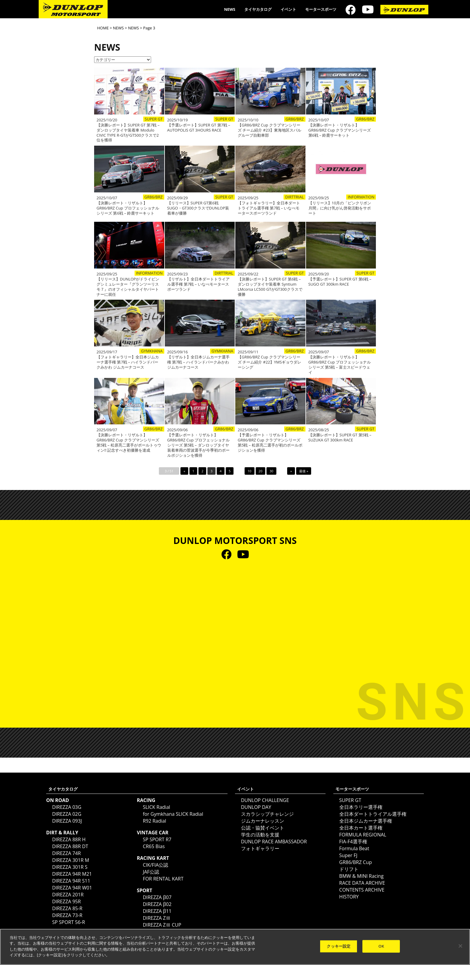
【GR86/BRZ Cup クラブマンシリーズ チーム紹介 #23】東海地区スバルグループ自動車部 (269, 130)
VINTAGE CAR (152, 832)
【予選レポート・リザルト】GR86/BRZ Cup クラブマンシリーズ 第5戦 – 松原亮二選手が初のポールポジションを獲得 (270, 442)
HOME (103, 28)
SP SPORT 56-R (68, 922)
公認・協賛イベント (262, 827)
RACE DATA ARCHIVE (362, 883)
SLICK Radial (156, 807)
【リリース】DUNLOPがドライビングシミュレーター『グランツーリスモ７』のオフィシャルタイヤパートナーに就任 (128, 287)
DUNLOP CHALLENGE (265, 800)
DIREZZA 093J (67, 821)
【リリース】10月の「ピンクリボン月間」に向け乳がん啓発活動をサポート (339, 208)
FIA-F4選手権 (353, 841)
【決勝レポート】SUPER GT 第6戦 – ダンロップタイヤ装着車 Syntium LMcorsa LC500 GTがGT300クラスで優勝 (270, 287)
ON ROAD (57, 800)
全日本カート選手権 (360, 827)
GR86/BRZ (295, 119)
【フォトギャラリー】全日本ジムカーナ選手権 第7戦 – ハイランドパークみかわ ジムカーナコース (128, 362)
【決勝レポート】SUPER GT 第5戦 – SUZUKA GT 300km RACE (339, 437)
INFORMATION (361, 197)
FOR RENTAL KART (163, 878)
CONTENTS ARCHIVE (362, 889)
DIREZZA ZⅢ (157, 918)
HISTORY (349, 896)
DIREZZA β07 (157, 897)
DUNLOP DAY (256, 807)
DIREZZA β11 (157, 911)
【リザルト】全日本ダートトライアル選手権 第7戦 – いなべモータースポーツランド (198, 284)
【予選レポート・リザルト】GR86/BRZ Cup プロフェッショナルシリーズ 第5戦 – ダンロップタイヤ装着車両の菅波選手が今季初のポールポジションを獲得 (198, 445)
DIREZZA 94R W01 (72, 887)
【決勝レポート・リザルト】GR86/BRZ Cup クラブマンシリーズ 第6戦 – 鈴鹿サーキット (339, 130)
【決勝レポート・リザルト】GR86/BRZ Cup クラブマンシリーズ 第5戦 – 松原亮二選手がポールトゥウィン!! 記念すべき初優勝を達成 (129, 442)
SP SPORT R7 (157, 839)
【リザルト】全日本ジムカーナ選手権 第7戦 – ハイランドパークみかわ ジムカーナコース (198, 362)
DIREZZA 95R (66, 901)
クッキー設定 (338, 946)
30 (271, 471)
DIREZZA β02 (157, 904)
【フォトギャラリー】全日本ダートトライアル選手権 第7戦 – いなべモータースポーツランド (269, 208)
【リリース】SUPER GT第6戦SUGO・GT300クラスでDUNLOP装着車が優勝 (198, 208)
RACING (146, 800)
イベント (288, 9)
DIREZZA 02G (66, 814)
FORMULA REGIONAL (362, 834)
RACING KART (153, 858)
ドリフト (348, 869)
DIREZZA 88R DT (70, 846)
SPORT (144, 890)
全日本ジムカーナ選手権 (365, 821)
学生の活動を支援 (260, 834)
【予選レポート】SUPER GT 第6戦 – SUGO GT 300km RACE (339, 282)
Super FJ (348, 855)
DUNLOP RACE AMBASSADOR (274, 841)
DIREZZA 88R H (69, 839)
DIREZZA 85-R (67, 908)
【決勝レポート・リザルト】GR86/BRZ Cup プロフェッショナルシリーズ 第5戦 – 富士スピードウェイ (339, 365)
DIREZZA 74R (66, 853)
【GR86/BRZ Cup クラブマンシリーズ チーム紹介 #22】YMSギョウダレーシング (269, 362)
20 (261, 471)
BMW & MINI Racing (361, 876)
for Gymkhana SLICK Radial (173, 814)
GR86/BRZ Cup (355, 862)
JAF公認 (151, 871)
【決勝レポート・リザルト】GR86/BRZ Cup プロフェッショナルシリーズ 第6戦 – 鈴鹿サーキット (128, 208)
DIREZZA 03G (66, 807)
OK (381, 946)
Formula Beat (354, 848)
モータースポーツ (320, 9)
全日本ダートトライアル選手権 (372, 814)
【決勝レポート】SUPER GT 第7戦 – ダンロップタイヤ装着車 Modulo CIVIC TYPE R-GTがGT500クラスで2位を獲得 (128, 133)
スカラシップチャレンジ (267, 814)
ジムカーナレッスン (262, 821)
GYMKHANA (151, 351)
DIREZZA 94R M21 (72, 874)
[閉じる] (460, 946)
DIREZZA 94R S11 (71, 880)
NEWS (229, 9)
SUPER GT (154, 119)
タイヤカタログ (258, 9)
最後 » (303, 471)
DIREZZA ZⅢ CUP (162, 925)
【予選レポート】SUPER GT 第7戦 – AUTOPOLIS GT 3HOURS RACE (198, 128)
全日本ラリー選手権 (360, 807)
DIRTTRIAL (294, 197)
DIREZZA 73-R (67, 915)
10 (249, 471)
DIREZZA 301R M (70, 860)
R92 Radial (154, 821)
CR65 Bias (154, 846)
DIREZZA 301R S (70, 867)
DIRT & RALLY (62, 832)
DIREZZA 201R (68, 894)
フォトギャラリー (260, 848)
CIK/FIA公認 (155, 865)
